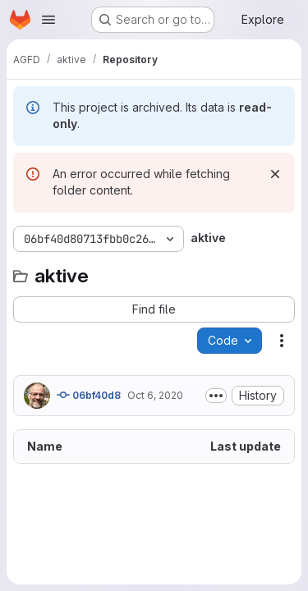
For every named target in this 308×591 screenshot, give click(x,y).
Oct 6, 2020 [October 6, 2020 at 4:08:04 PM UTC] (155, 395)
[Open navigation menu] (48, 20)
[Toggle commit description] (216, 395)
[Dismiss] (275, 174)
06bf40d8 (89, 394)
